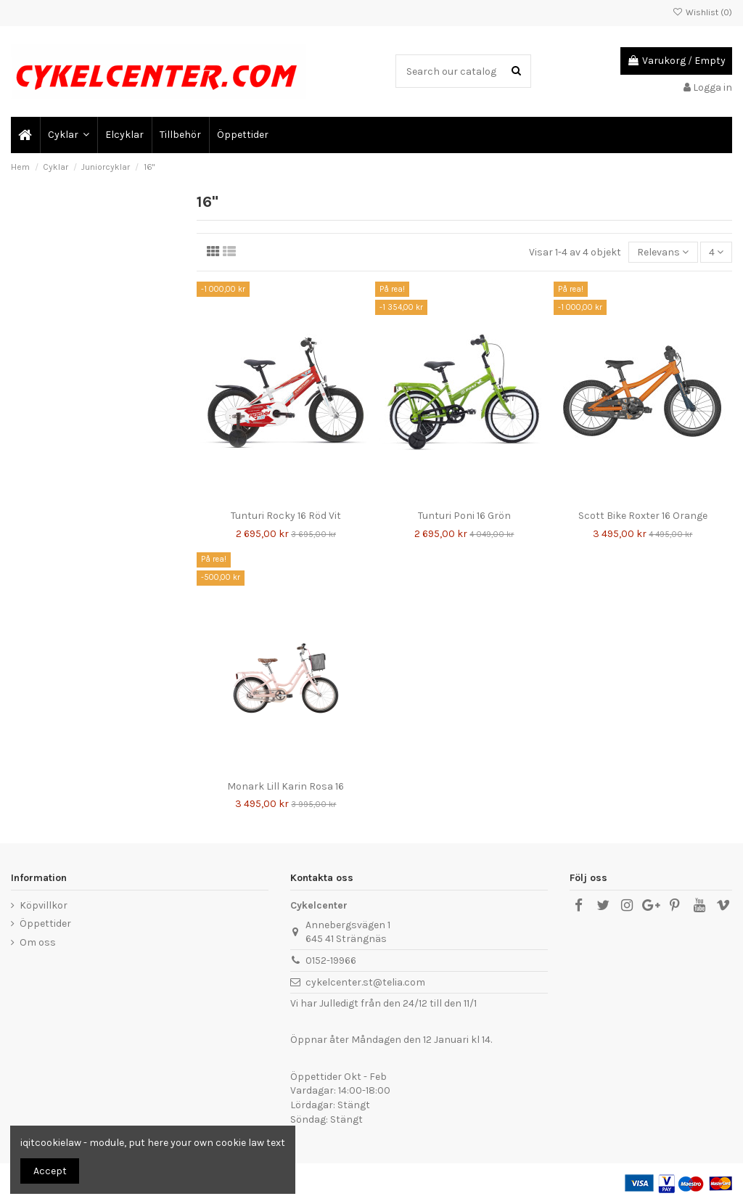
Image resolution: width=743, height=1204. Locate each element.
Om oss (38, 942)
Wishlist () (702, 12)
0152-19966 (330, 960)
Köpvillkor (43, 905)
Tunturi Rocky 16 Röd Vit (286, 515)
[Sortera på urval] (662, 252)
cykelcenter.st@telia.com (365, 982)
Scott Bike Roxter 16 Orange (642, 515)
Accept (50, 1171)
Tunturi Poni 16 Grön (464, 515)
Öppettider (45, 923)
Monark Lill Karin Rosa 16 (285, 786)
